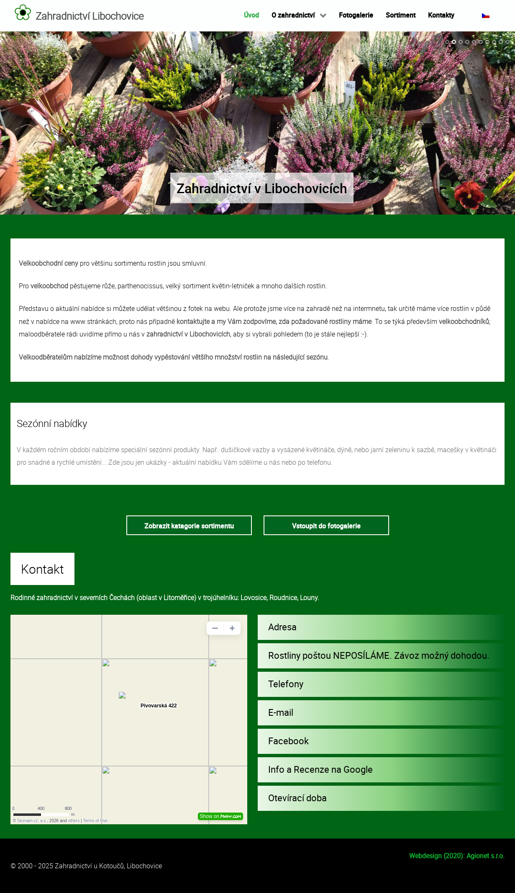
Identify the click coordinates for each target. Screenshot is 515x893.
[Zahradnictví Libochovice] (23, 12)
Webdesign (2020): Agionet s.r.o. (457, 855)
